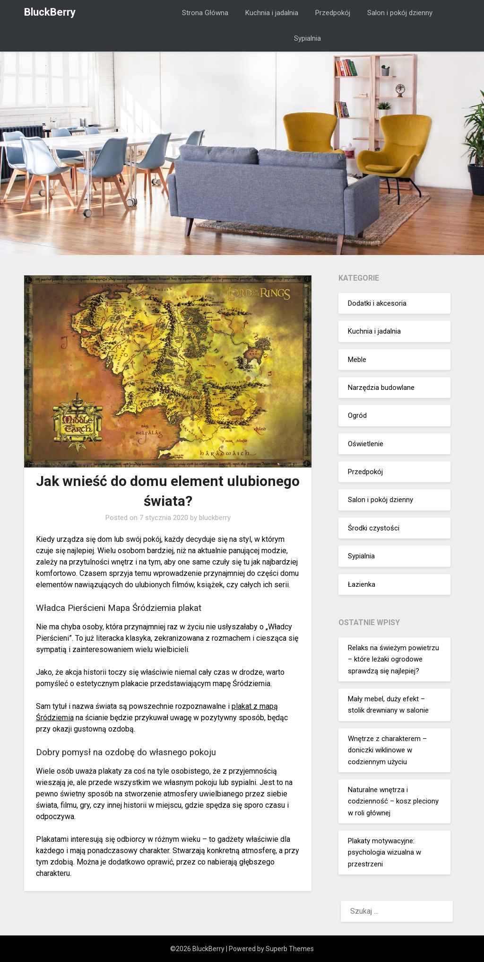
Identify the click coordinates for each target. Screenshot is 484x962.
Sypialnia (307, 38)
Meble (357, 359)
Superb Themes (290, 949)
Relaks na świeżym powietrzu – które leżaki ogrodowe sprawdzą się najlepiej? (393, 659)
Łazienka (361, 584)
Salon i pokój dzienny (399, 13)
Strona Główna (205, 13)
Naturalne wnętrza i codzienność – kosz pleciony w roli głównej (393, 801)
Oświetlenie (365, 444)
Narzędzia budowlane (381, 387)
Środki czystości (373, 528)
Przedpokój (332, 13)
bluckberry (215, 517)
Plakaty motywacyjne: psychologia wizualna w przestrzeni (384, 852)
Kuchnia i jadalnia (271, 13)
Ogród (357, 415)
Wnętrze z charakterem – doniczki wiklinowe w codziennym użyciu (387, 750)
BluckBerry (50, 12)
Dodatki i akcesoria (377, 303)
